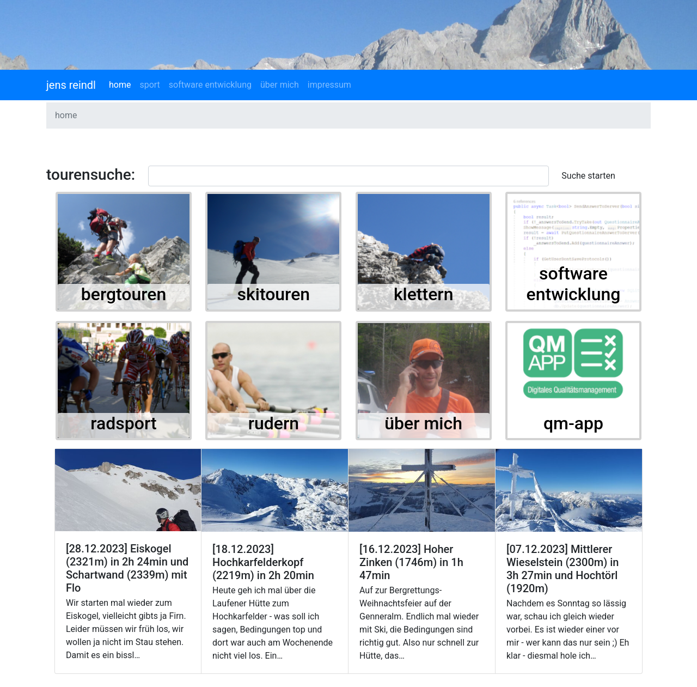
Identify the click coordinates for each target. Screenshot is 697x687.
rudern (273, 423)
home (120, 85)
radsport (123, 423)
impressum (329, 85)
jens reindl (71, 85)
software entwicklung (210, 85)
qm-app (573, 423)
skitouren (273, 294)
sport (149, 85)
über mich (279, 85)
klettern (424, 294)
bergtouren (124, 294)
